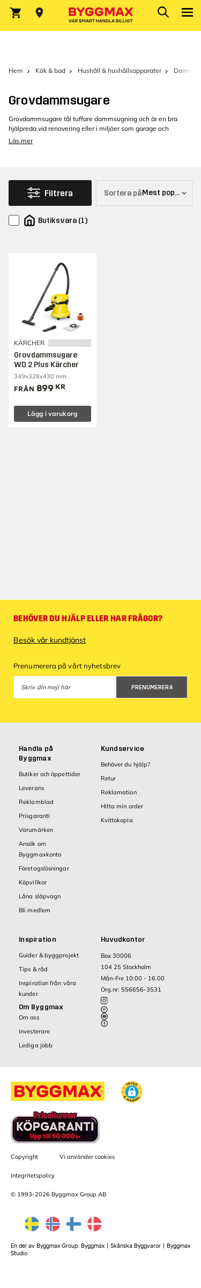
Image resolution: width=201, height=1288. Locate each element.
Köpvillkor (33, 882)
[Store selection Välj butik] (39, 13)
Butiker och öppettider (49, 774)
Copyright (24, 1156)
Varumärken (36, 829)
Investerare (34, 1031)
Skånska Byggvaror (135, 1245)
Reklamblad (36, 802)
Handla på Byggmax (36, 753)
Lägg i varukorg (52, 414)
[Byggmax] (100, 15)
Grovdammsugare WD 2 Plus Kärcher (46, 360)
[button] (132, 1092)
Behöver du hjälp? (126, 764)
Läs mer (21, 141)
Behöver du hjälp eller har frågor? (87, 618)
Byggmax (93, 1245)
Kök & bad (50, 70)
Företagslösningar (44, 868)
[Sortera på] (144, 193)
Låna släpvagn (40, 896)
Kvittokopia (117, 820)
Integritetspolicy (33, 1175)
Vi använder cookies (87, 1156)
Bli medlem (34, 910)
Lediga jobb (36, 1045)
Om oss (29, 1017)
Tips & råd (33, 969)
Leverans (31, 788)
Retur (108, 778)
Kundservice (123, 748)
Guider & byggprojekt (49, 955)
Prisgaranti (34, 816)
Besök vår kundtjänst (49, 640)
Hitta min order (122, 806)
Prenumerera (152, 687)
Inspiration (37, 939)
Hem (16, 70)
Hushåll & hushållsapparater (119, 70)
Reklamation (119, 792)
